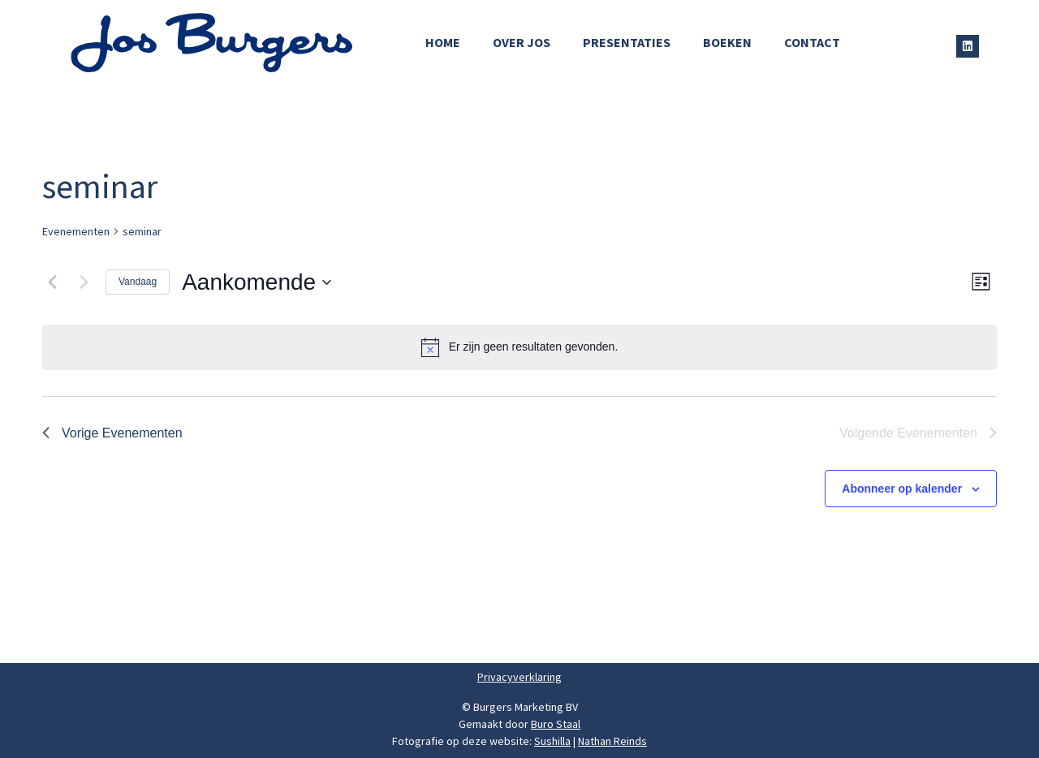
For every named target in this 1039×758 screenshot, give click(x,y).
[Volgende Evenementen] (83, 282)
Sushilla (552, 741)
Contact (812, 42)
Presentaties (626, 42)
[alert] (519, 347)
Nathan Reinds (612, 741)
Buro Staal (555, 724)
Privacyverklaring (519, 677)
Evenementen (76, 231)
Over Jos (521, 42)
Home (442, 42)
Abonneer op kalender (902, 488)
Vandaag (138, 281)
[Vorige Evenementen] (52, 282)
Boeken (727, 42)
